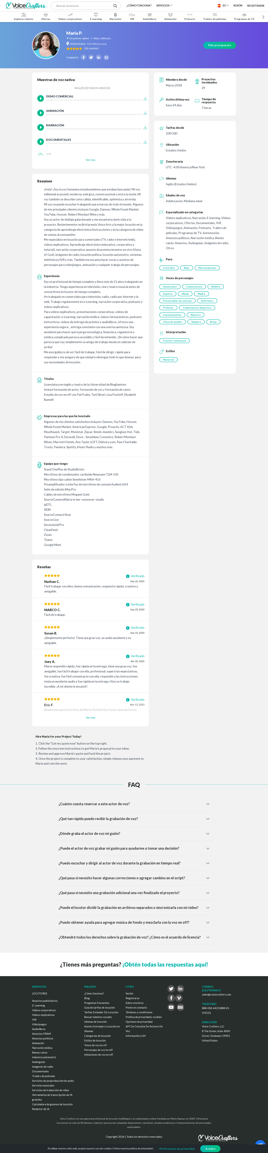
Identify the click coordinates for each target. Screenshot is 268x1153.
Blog (87, 998)
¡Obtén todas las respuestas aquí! (165, 964)
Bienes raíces (39, 1052)
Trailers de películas (214, 16)
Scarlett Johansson (174, 341)
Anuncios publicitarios (45, 1000)
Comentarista (194, 286)
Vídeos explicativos (43, 1014)
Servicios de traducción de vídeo (50, 1090)
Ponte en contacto (136, 1007)
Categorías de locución (97, 1035)
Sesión (129, 993)
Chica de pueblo (172, 322)
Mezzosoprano (207, 267)
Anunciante (170, 286)
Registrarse (256, 5)
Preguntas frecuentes (96, 1002)
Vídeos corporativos (70, 16)
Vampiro (196, 322)
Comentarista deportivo (197, 308)
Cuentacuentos (172, 315)
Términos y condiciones (139, 1012)
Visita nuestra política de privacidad (132, 1148)
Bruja (213, 322)
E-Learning (38, 1005)
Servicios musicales (43, 1085)
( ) (95, 48)
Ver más (90, 159)
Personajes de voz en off (98, 1049)
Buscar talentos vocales (98, 1016)
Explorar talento (23, 16)
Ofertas (45, 16)
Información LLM (136, 1035)
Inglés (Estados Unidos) (92, 88)
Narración (115, 16)
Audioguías (38, 1061)
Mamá (185, 294)
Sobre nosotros (135, 1002)
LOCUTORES (39, 993)
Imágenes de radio (42, 1066)
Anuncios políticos (42, 1038)
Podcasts (189, 16)
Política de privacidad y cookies (144, 1016)
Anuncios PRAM (41, 1033)
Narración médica (42, 1047)
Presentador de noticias (177, 301)
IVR (132, 16)
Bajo (186, 267)
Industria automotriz (44, 1057)
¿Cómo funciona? (94, 993)
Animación (170, 16)
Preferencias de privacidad (176, 1148)
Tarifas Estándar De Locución (101, 1012)
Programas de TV (244, 16)
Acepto (210, 1148)
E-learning (96, 16)
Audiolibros (149, 16)
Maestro (196, 315)
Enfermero (207, 301)
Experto (168, 294)
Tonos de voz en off (95, 1045)
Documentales (40, 1071)
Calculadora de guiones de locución (52, 1104)
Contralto (169, 267)
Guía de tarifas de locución (99, 1007)
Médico (216, 286)
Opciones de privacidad (139, 1021)
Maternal (168, 360)
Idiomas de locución (95, 1021)
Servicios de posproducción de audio (53, 1080)
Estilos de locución (95, 1040)
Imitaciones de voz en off (98, 1054)
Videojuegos (39, 1024)
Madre (202, 294)
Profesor (168, 308)
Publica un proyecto (197, 5)
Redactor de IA (40, 1108)
